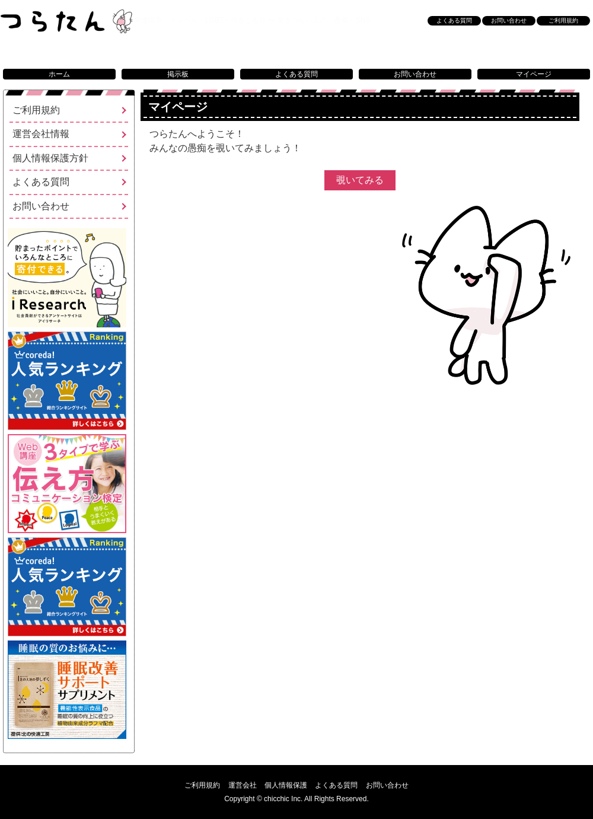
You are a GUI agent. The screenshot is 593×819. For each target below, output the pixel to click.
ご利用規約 (563, 20)
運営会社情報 (40, 134)
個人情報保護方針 (50, 158)
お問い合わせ (415, 74)
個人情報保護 (285, 785)
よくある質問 (296, 74)
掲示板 (178, 74)
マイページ (533, 74)
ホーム (59, 74)
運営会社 (242, 785)
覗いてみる (366, 186)
